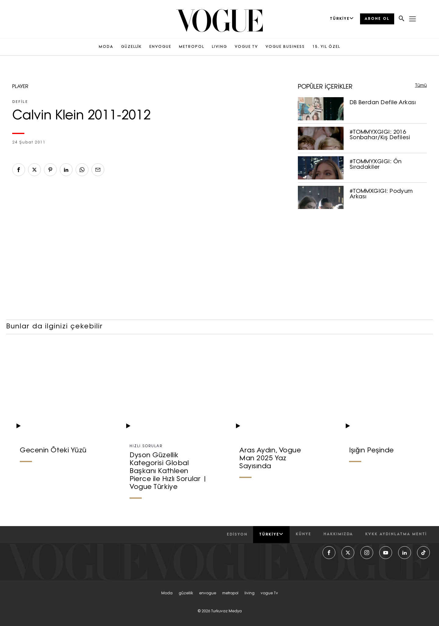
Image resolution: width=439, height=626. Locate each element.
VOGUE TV (246, 47)
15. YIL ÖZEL (326, 47)
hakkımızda (338, 534)
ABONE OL (377, 19)
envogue (207, 593)
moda (167, 593)
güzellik (186, 593)
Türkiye (271, 534)
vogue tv (269, 593)
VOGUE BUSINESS (285, 47)
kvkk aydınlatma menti (396, 534)
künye (303, 534)
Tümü (421, 85)
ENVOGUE (160, 47)
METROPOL (191, 47)
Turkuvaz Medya (226, 611)
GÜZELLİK (131, 47)
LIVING (219, 47)
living (249, 593)
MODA (106, 47)
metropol (230, 593)
